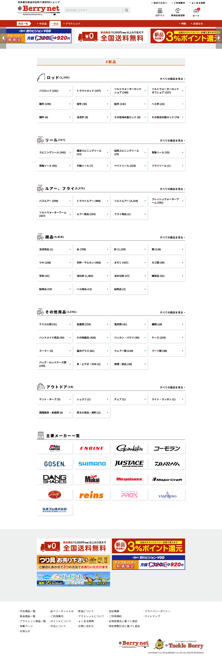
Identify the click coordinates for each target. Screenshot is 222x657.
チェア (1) (120, 399)
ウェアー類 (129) (123, 351)
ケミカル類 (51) (48, 324)
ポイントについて (60, 621)
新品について (86, 611)
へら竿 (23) (158, 104)
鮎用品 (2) (120, 289)
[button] (3, 38)
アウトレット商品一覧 (33, 621)
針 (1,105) (120, 249)
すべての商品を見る (171, 79)
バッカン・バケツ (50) (126, 337)
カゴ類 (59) (158, 262)
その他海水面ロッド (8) (127, 117)
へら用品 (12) (84, 289)
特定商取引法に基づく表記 (124, 626)
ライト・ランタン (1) (164, 399)
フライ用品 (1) (122, 214)
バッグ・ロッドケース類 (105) (52, 364)
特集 (183, 23)
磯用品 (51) (158, 276)
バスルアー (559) (48, 201)
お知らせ (198, 23)
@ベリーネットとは (62, 611)
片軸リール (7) (85, 165)
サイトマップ (152, 616)
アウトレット (73, 23)
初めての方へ (160, 3)
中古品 (43, 23)
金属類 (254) (84, 324)
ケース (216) (159, 337)
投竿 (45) (82, 104)
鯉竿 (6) (43, 117)
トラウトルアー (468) (89, 201)
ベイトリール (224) (125, 165)
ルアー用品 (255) (86, 214)
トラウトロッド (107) (89, 90)
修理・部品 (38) (123, 364)
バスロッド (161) (48, 90)
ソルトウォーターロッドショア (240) (127, 90)
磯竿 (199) (45, 104)
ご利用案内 (179, 3)
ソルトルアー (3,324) (126, 201)
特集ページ (26, 626)
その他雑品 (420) (86, 337)
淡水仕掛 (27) (122, 276)
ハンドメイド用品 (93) (51, 337)
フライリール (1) (161, 165)
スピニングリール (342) (52, 152)
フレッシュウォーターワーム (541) (165, 200)
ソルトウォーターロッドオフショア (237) (165, 90)
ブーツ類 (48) (159, 351)
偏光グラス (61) (85, 351)
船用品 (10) (45, 289)
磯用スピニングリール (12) (89, 152)
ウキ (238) (45, 262)
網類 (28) (157, 324)
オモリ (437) (121, 262)
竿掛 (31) (44, 276)
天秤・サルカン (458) (89, 262)
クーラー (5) (46, 351)
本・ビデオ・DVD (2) (89, 364)
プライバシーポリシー (158, 611)
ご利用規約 (115, 616)
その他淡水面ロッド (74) (165, 117)
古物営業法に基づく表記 (123, 621)
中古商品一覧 (28, 611)
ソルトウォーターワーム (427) (52, 214)
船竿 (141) (120, 104)
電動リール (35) (161, 152)
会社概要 (114, 611)
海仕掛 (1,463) (85, 276)
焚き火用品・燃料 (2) (89, 412)
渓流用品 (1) (46, 249)
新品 (56, 23)
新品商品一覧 (28, 616)
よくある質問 (198, 3)
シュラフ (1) (84, 399)
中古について (58, 626)
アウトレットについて (91, 616)
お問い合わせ (86, 626)
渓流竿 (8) (82, 117)
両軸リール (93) (48, 165)
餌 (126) (156, 249)
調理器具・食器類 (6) (51, 412)
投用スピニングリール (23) (126, 152)
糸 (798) (81, 249)
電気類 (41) (120, 324)
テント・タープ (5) (49, 399)
